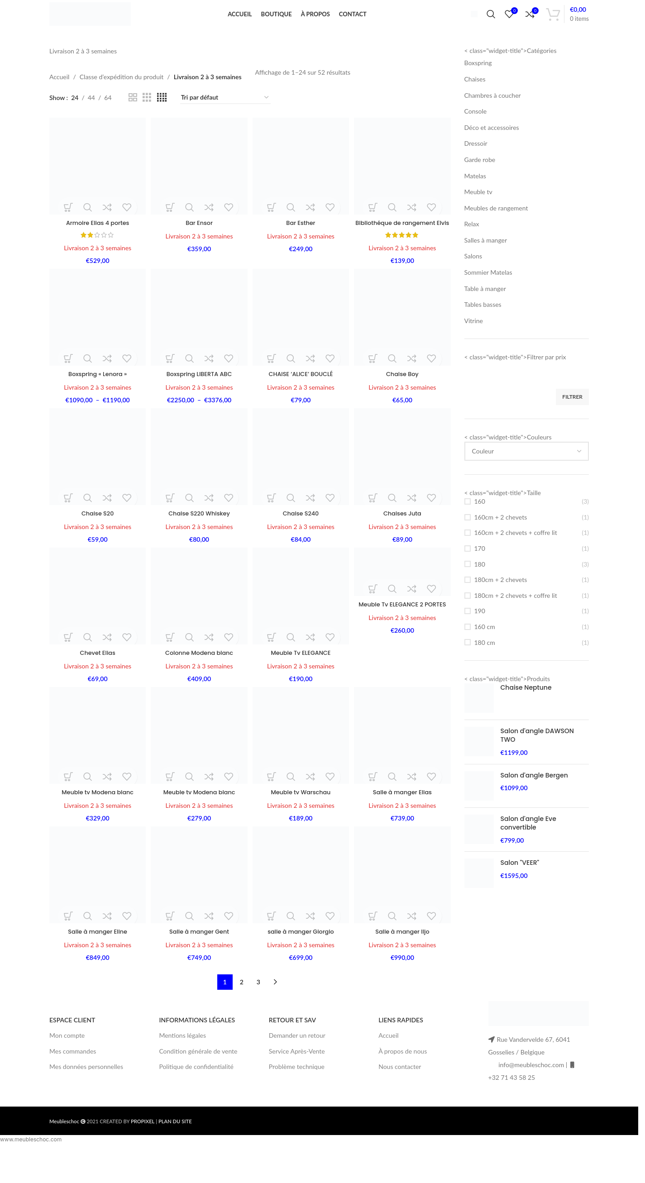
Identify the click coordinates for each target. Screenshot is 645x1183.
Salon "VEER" (520, 882)
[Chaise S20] (96, 486)
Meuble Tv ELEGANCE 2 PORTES (404, 639)
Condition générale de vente (198, 1081)
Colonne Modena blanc (199, 681)
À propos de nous (402, 1081)
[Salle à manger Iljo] (404, 907)
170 (479, 568)
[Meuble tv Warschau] (301, 766)
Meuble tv (478, 211)
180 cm (484, 662)
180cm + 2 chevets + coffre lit (515, 615)
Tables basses (483, 324)
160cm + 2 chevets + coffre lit (515, 552)
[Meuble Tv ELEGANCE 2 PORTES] (404, 602)
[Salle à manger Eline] (96, 907)
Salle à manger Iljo (404, 961)
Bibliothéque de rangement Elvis (403, 243)
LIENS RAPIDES (400, 1050)
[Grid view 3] (147, 117)
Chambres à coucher (492, 115)
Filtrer (572, 416)
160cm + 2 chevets (500, 536)
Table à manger (485, 308)
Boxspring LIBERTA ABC (199, 400)
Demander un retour (297, 1066)
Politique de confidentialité (196, 1097)
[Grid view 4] (162, 117)
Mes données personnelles (86, 1097)
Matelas (475, 195)
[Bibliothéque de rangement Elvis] (404, 184)
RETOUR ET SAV (292, 1050)
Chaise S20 (96, 540)
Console (475, 130)
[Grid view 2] (133, 117)
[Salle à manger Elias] (404, 766)
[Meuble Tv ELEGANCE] (301, 626)
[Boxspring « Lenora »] (96, 345)
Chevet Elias (95, 681)
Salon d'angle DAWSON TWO (537, 755)
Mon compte (67, 1066)
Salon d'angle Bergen (534, 795)
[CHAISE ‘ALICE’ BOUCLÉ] (301, 345)
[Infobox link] (470, 23)
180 (479, 583)
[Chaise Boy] (404, 345)
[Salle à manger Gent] (199, 907)
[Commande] (225, 117)
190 (479, 630)
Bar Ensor (199, 238)
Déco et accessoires (491, 147)
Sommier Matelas (488, 292)
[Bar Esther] (301, 184)
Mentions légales (182, 1066)
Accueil (59, 96)
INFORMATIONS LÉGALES (197, 1050)
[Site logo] (104, 23)
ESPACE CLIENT (72, 1050)
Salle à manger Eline (96, 961)
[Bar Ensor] (199, 184)
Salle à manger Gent (199, 961)
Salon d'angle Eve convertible (528, 843)
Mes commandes (72, 1081)
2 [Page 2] (242, 1012)
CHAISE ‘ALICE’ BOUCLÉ (301, 400)
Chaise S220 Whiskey (199, 540)
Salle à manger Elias (404, 821)
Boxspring (478, 82)
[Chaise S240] (301, 486)
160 (479, 521)
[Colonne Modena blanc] (199, 626)
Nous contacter (399, 1097)
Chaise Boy (404, 400)
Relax (471, 244)
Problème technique (297, 1097)
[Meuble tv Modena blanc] (96, 766)
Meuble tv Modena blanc (96, 821)
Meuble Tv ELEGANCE (301, 681)
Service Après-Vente (297, 1081)
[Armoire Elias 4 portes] (96, 184)
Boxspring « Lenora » (96, 400)
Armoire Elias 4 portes (96, 238)
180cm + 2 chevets (500, 599)
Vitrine (473, 340)
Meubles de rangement (496, 227)
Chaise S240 (301, 540)
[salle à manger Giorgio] (301, 907)
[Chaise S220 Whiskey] (199, 486)
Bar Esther (301, 238)
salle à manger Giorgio (301, 961)
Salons (473, 276)
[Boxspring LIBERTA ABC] (199, 345)
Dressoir (475, 163)
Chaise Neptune (526, 707)
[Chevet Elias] (96, 626)
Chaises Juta (404, 540)
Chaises (475, 98)
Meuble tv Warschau (301, 821)
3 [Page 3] (258, 1012)
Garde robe (480, 179)
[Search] (491, 24)
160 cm (484, 646)
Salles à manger (485, 259)
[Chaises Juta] (404, 486)
